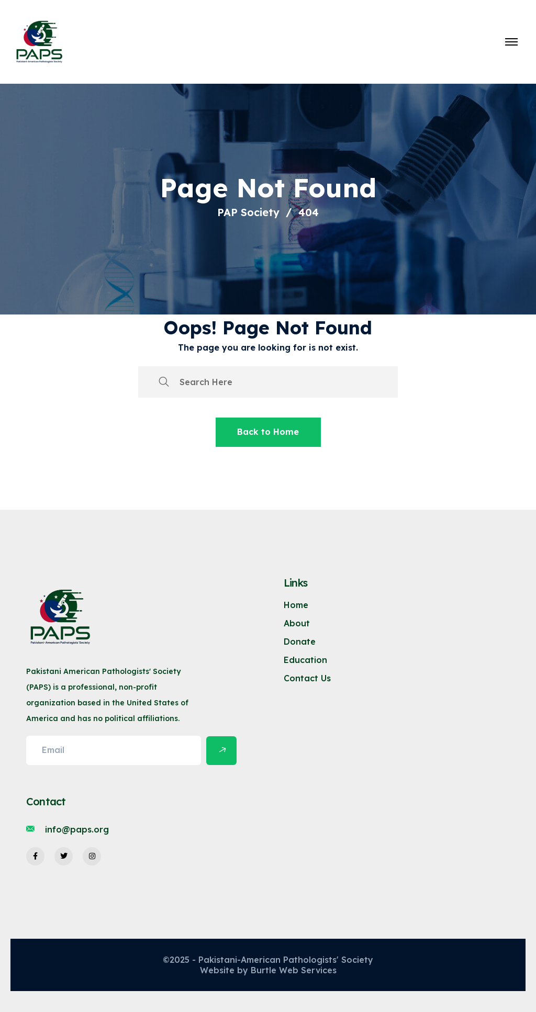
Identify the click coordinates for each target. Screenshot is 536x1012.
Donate (300, 641)
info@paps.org (77, 829)
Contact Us (307, 678)
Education (305, 660)
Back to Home (268, 431)
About (297, 623)
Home (296, 605)
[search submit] (163, 382)
